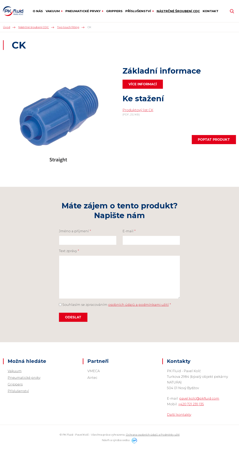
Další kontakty (179, 415)
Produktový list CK (138, 110)
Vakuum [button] (53, 11)
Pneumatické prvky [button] (83, 11)
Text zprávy (69, 251)
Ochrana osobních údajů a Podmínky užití (153, 434)
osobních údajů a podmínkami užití (138, 305)
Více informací (143, 84)
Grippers (15, 384)
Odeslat (73, 317)
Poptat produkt (214, 139)
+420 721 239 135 (191, 404)
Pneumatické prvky (24, 378)
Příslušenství (18, 391)
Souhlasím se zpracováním (115, 305)
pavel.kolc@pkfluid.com (199, 398)
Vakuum (15, 371)
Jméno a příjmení (75, 231)
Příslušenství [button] (138, 11)
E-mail (129, 231)
